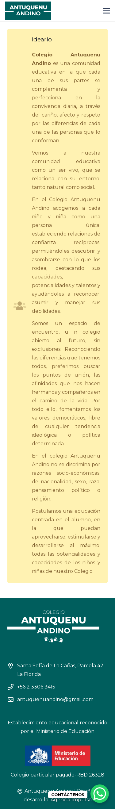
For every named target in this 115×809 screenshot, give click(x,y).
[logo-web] (28, 11)
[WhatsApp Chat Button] (99, 793)
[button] (106, 10)
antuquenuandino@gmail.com (55, 699)
